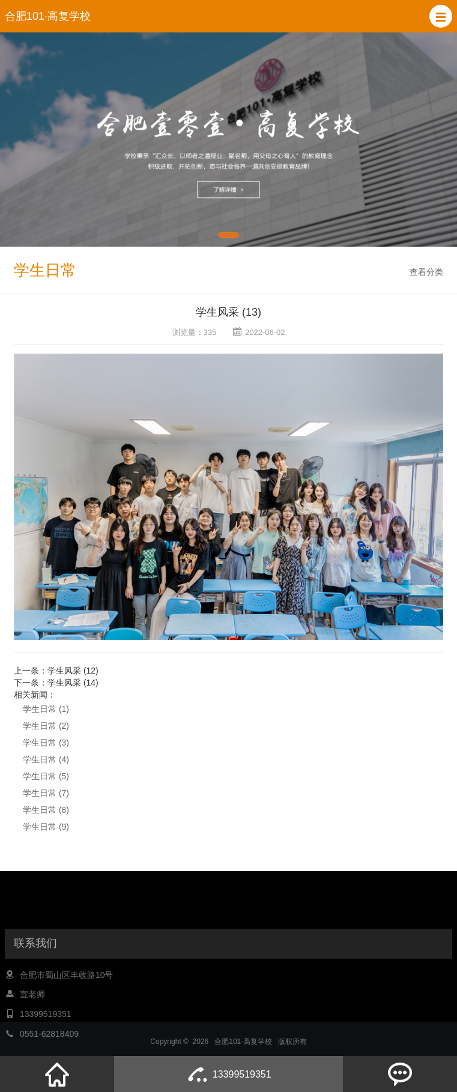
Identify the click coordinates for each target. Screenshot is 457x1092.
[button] (440, 16)
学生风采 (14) (72, 682)
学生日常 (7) (46, 793)
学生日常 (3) (46, 742)
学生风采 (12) (72, 670)
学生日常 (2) (46, 726)
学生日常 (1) (46, 709)
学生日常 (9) (46, 826)
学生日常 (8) (46, 810)
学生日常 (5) (46, 776)
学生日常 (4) (46, 759)
